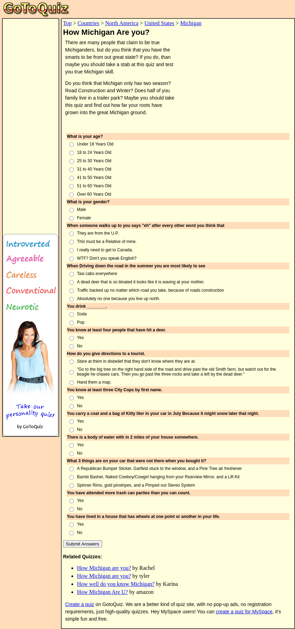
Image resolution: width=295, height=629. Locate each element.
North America (122, 23)
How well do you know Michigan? (116, 584)
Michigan (190, 23)
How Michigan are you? (104, 568)
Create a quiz (79, 604)
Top (67, 23)
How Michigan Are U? (102, 592)
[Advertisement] (31, 123)
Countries (88, 23)
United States (159, 23)
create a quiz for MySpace (244, 611)
